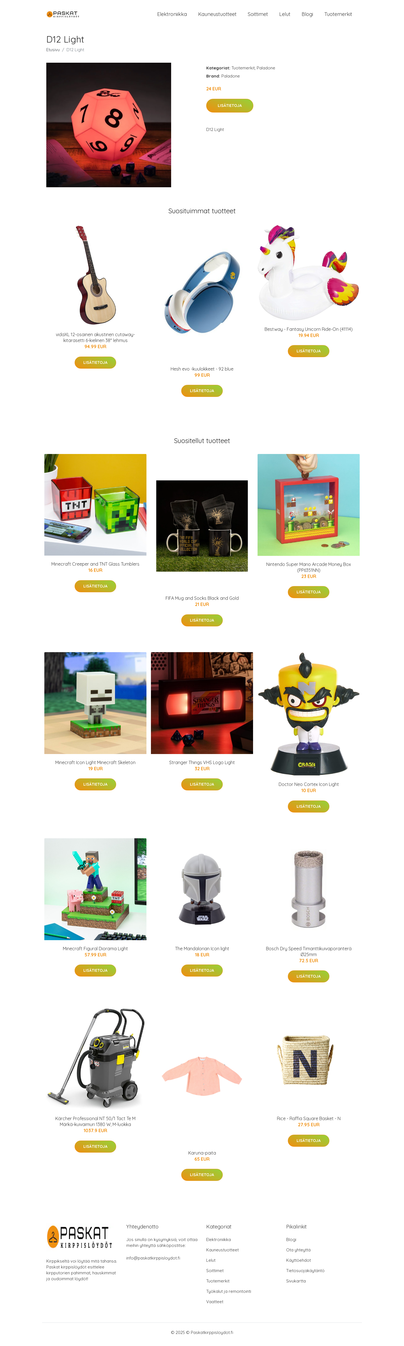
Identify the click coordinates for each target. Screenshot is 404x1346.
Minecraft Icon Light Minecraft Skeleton (95, 766)
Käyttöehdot (298, 1264)
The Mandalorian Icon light (202, 952)
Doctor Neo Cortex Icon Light (309, 788)
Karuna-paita (202, 1157)
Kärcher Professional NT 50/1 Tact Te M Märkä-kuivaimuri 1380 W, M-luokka (95, 1125)
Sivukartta (296, 1285)
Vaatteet (214, 1305)
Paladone (266, 71)
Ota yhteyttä (298, 1253)
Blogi (307, 16)
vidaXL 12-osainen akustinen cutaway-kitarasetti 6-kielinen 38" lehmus (95, 341)
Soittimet (258, 16)
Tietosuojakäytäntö (305, 1274)
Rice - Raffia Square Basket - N (309, 1122)
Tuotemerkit (338, 16)
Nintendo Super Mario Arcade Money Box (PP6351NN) (308, 571)
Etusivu (53, 53)
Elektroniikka (172, 16)
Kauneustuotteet (217, 16)
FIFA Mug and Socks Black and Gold (202, 602)
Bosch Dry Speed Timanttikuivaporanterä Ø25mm (309, 955)
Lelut (284, 16)
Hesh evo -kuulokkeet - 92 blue (202, 373)
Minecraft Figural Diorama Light (95, 952)
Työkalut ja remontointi (228, 1295)
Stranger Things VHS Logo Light (202, 766)
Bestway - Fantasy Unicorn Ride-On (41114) (309, 333)
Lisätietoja (230, 109)
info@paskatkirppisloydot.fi (153, 1262)
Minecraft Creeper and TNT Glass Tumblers (95, 568)
